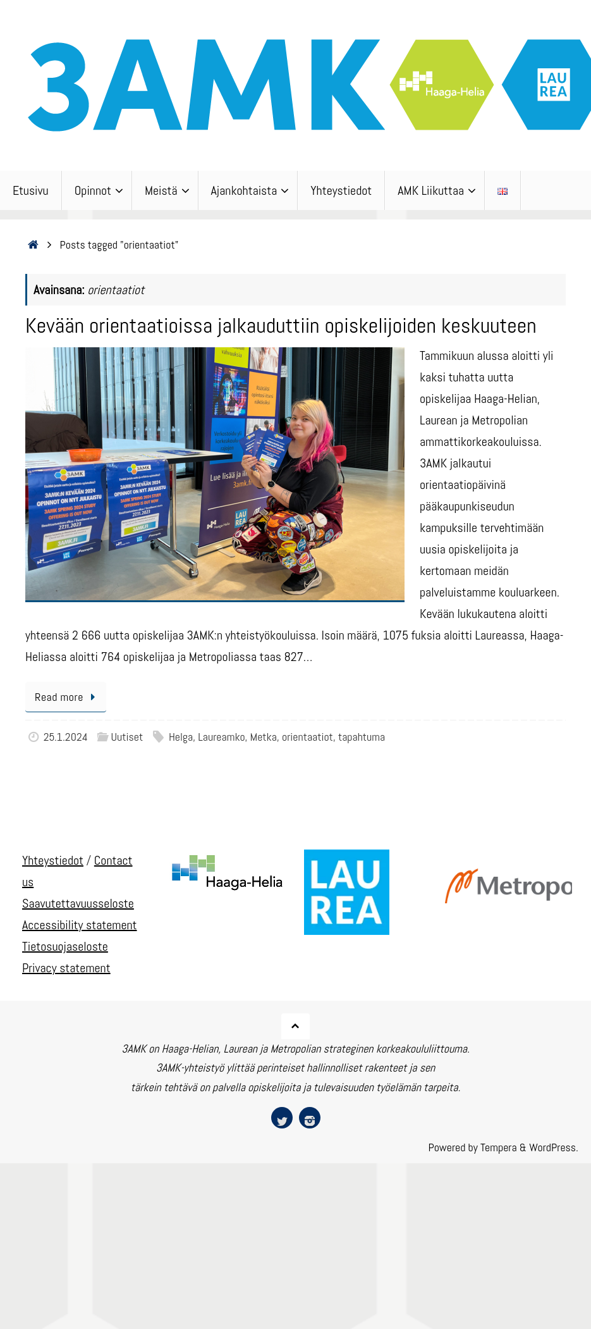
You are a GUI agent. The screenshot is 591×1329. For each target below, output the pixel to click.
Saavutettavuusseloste (78, 903)
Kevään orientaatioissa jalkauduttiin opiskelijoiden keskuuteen (281, 325)
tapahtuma (361, 736)
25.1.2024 (66, 736)
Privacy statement (66, 968)
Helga (181, 736)
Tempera (498, 1147)
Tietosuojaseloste (65, 946)
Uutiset (127, 736)
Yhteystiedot (52, 860)
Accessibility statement (79, 925)
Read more (68, 696)
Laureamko (221, 736)
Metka (263, 736)
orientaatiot (307, 736)
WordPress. (553, 1147)
